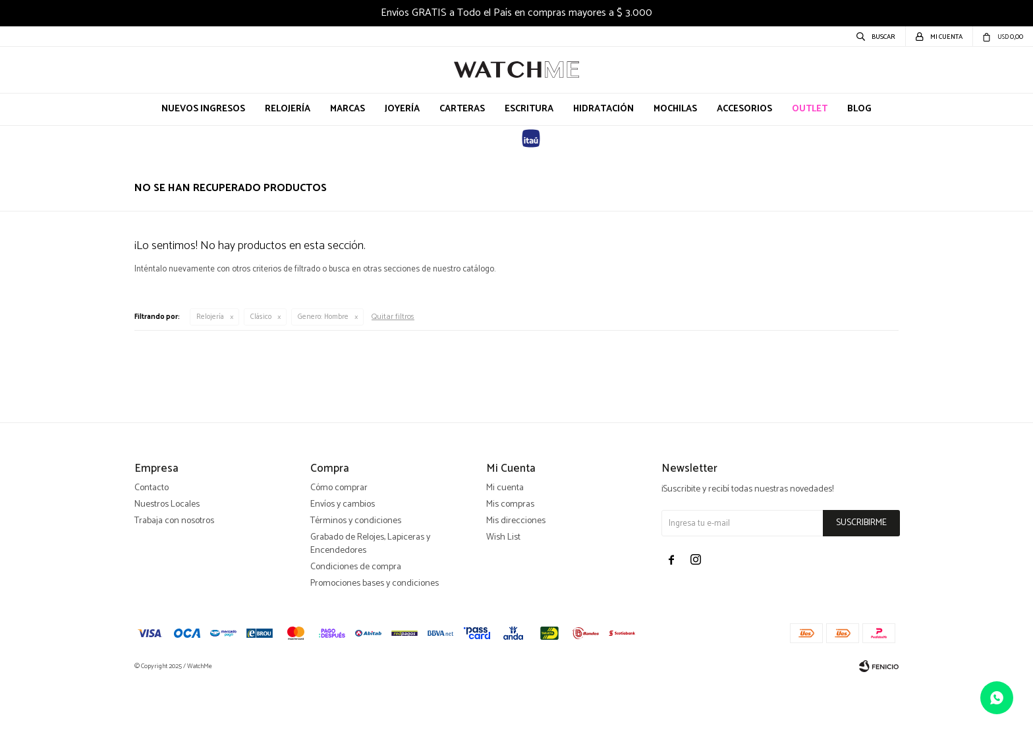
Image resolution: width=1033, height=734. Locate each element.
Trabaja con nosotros (174, 572)
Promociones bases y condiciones (374, 634)
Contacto (151, 539)
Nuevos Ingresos (203, 109)
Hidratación (603, 109)
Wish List (503, 588)
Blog (859, 109)
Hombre (323, 317)
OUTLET (809, 109)
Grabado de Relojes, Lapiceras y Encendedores (370, 595)
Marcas (347, 109)
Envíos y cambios (342, 555)
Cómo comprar (339, 539)
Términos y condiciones (355, 572)
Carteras (462, 109)
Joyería (402, 109)
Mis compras (510, 555)
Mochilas (675, 109)
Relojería (287, 109)
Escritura (529, 109)
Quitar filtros (393, 316)
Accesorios (744, 109)
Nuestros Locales (167, 555)
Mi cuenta (505, 539)
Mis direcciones (515, 572)
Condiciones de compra (355, 618)
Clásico (260, 317)
